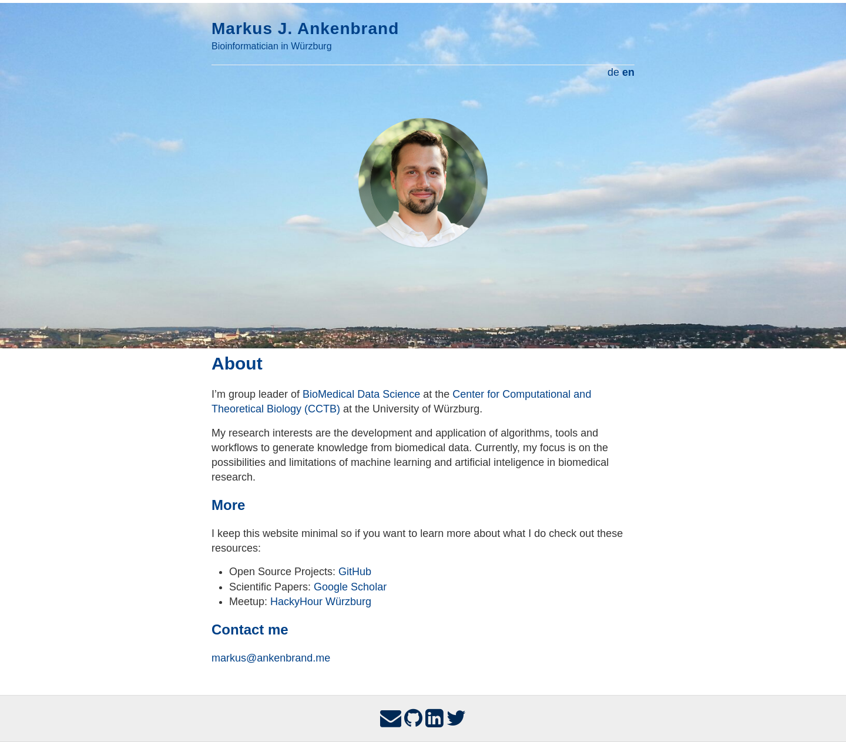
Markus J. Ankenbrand (305, 28)
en (628, 72)
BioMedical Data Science (361, 394)
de (613, 72)
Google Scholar (350, 587)
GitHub (354, 572)
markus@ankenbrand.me (271, 658)
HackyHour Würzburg (320, 601)
